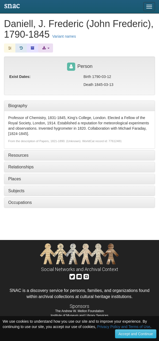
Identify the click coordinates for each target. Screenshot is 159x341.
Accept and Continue (135, 334)
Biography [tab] (17, 105)
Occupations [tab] (20, 202)
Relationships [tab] (21, 167)
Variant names (64, 36)
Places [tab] (14, 179)
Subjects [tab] (16, 191)
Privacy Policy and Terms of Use (123, 327)
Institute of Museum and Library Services (79, 315)
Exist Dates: (19, 77)
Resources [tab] (18, 155)
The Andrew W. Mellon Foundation (79, 311)
